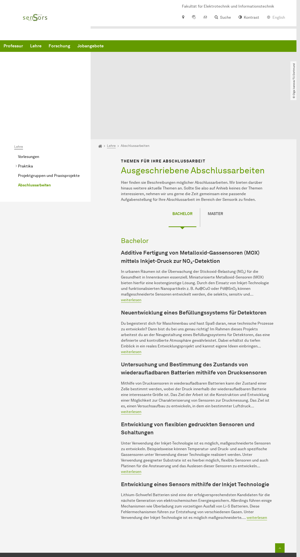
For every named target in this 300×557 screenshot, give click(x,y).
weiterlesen (131, 253)
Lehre (108, 47)
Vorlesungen (28, 109)
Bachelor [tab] (182, 166)
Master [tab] (215, 166)
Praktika (25, 119)
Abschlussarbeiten (34, 138)
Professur (85, 47)
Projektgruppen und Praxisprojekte (49, 128)
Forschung (131, 47)
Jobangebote (162, 47)
